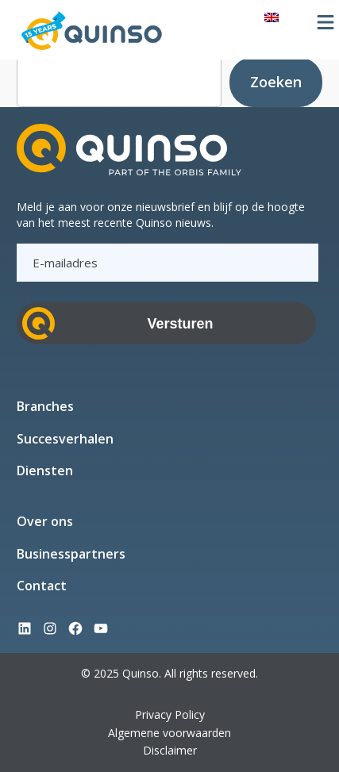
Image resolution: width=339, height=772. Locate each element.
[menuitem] (271, 16)
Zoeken (276, 81)
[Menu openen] (325, 22)
